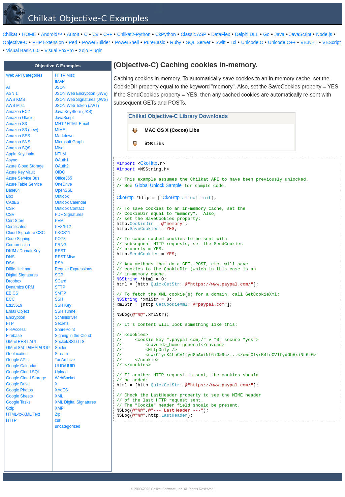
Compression (18, 244)
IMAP (60, 81)
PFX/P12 (63, 226)
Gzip (10, 408)
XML (59, 396)
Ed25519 (14, 305)
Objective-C (15, 42)
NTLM (60, 154)
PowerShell (127, 42)
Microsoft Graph (69, 142)
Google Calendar (21, 366)
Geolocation (17, 353)
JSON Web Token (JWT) (77, 105)
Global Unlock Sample (158, 185)
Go (266, 34)
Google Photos (19, 390)
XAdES (61, 390)
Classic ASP (193, 34)
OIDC (60, 172)
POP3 (60, 238)
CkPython (165, 34)
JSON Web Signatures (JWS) (81, 99)
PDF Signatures (69, 214)
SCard (60, 281)
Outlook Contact (69, 208)
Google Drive (18, 384)
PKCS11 (62, 232)
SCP (59, 275)
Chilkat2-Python (134, 34)
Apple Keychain (20, 154)
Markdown (64, 135)
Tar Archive (65, 359)
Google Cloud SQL (23, 372)
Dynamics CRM (20, 287)
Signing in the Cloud (73, 335)
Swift (220, 42)
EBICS (12, 293)
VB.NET (309, 42)
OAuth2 (62, 166)
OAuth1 (62, 160)
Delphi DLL (246, 34)
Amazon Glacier (20, 117)
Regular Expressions (73, 269)
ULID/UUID (65, 366)
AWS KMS (15, 99)
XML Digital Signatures (75, 402)
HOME (29, 34)
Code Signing (18, 238)
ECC (10, 299)
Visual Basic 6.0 (22, 50)
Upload (61, 372)
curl (58, 420)
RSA (59, 263)
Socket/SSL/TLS (70, 341)
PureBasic (154, 42)
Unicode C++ (282, 42)
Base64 (13, 190)
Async (11, 160)
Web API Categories (24, 75)
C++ (107, 34)
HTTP (11, 420)
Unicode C (252, 42)
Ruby (175, 42)
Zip (58, 414)
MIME (60, 129)
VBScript (331, 42)
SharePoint (65, 329)
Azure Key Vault (20, 172)
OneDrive (63, 184)
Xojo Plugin (90, 50)
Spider (61, 347)
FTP (10, 323)
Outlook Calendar (70, 202)
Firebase (14, 335)
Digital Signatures (22, 275)
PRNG (61, 244)
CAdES (12, 202)
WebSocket (65, 378)
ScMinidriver (66, 317)
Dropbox (13, 281)
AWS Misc (15, 105)
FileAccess (16, 329)
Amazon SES (18, 135)
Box (9, 196)
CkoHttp (148, 163)
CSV (10, 214)
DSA (10, 263)
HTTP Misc (65, 75)
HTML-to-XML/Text (23, 414)
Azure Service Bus (22, 178)
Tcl (233, 42)
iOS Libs (154, 143)
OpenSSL (63, 190)
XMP (59, 408)
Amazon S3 (16, 123)
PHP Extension (48, 42)
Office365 (63, 178)
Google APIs (17, 359)
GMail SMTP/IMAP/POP (28, 347)
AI (8, 87)
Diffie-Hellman (18, 269)
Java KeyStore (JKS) (73, 111)
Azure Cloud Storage (24, 166)
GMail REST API (21, 341)
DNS (10, 257)
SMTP (60, 293)
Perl (73, 42)
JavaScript (300, 34)
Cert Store (15, 220)
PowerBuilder (96, 42)
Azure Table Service (24, 184)
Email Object (17, 311)
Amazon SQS (18, 148)
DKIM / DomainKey (23, 250)
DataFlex (220, 34)
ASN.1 (12, 93)
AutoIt (73, 34)
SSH (59, 299)
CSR (10, 208)
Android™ (51, 34)
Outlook (62, 196)
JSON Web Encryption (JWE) (81, 93)
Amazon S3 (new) (22, 129)
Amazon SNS (18, 142)
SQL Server (198, 42)
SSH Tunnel (65, 311)
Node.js (324, 34)
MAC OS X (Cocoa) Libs (172, 130)
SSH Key (63, 305)
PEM (59, 220)
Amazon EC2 (18, 111)
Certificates (16, 226)
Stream (61, 353)
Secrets (62, 323)
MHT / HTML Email (72, 123)
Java (279, 34)
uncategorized (67, 426)
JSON (60, 87)
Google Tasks (18, 402)
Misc (59, 148)
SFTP (60, 287)
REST (60, 250)
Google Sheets (19, 396)
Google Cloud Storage (26, 378)
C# (95, 34)
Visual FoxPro (59, 50)
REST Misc (65, 257)
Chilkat (10, 34)
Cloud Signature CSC (25, 232)
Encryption (15, 317)
